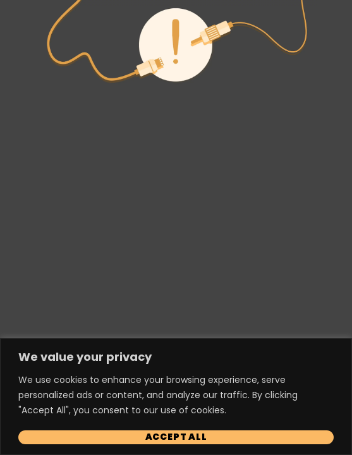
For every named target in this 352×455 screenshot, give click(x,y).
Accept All (176, 436)
